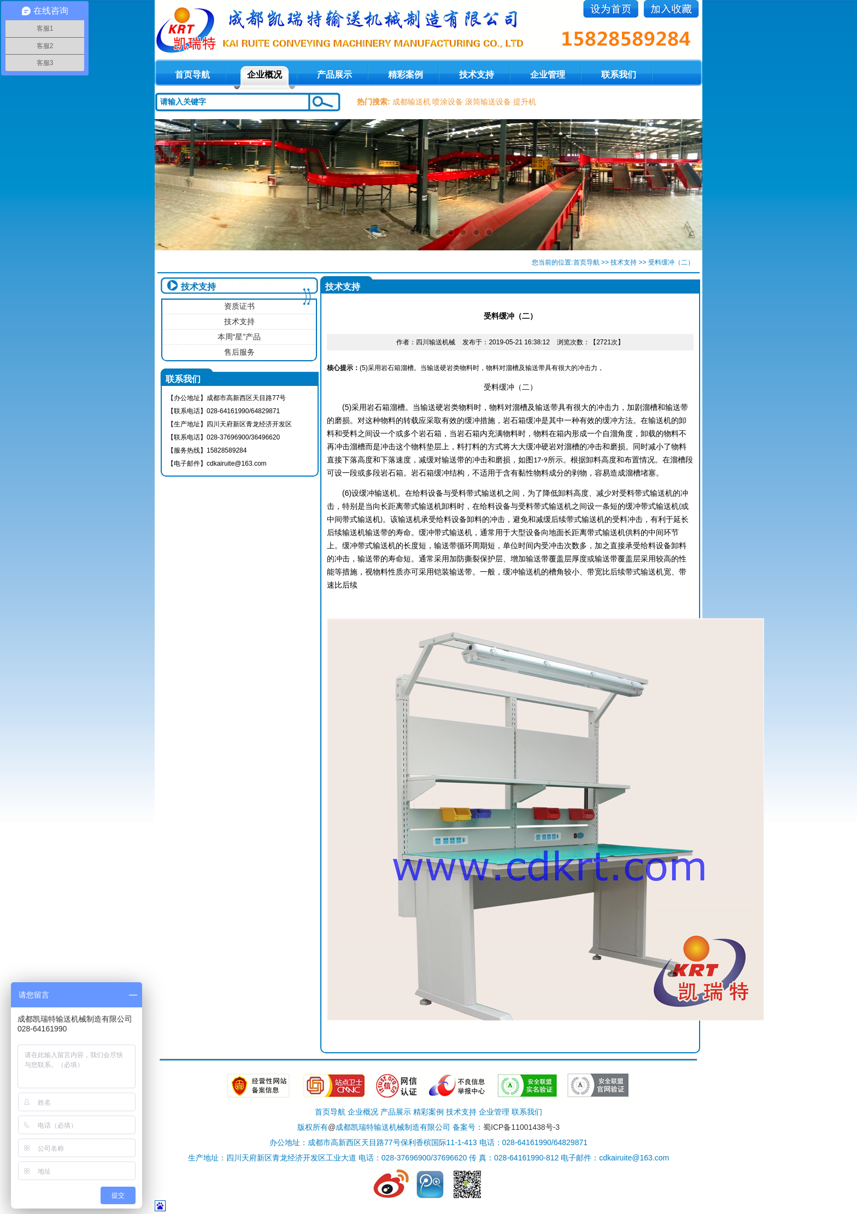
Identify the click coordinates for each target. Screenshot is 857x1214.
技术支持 (476, 74)
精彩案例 (405, 74)
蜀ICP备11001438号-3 (521, 1127)
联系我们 (618, 74)
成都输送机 (411, 101)
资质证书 (239, 306)
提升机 (524, 101)
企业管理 (547, 74)
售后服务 (239, 352)
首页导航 (586, 262)
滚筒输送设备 (488, 101)
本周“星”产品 (239, 336)
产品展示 (334, 74)
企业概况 (264, 74)
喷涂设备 (447, 101)
